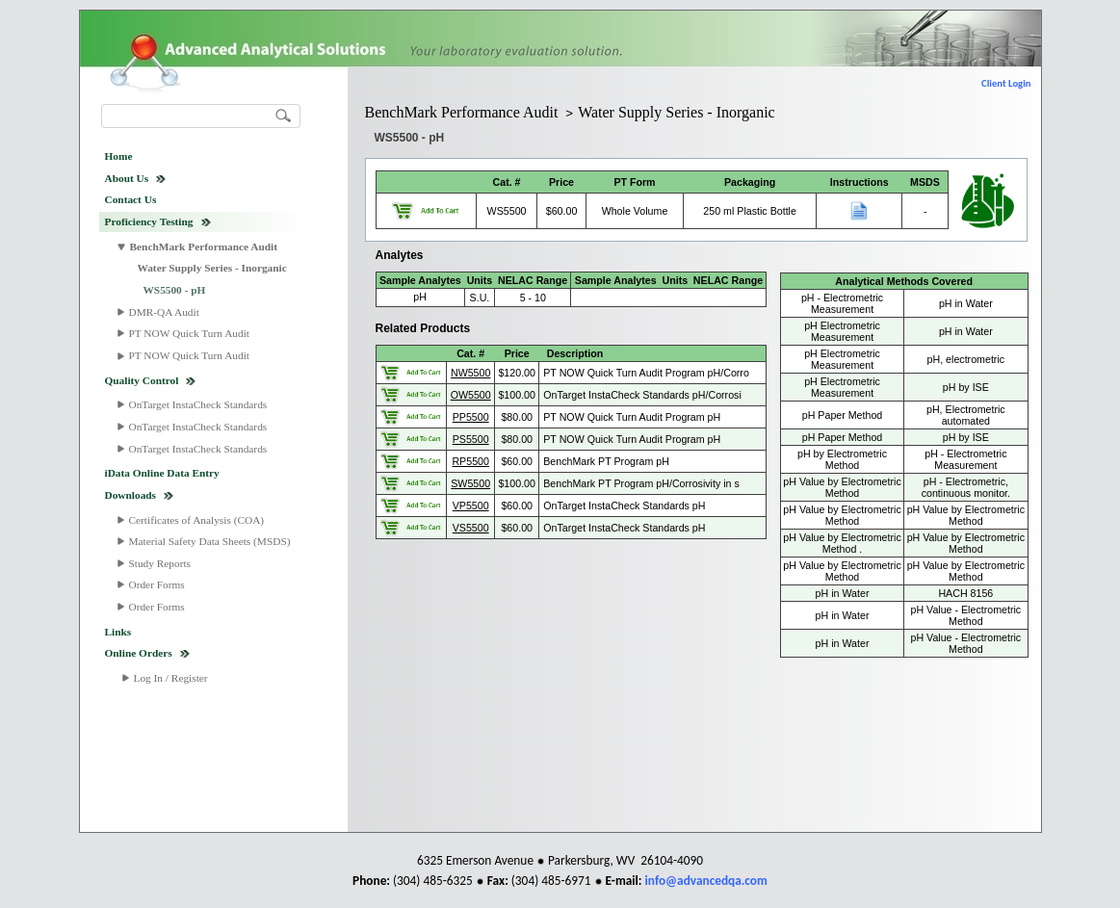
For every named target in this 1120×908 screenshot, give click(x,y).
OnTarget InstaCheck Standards (198, 404)
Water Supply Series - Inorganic (212, 267)
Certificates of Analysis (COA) (197, 520)
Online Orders (138, 653)
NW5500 (470, 372)
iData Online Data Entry (162, 473)
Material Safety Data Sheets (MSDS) (210, 541)
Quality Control (142, 380)
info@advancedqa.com (706, 880)
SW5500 (470, 483)
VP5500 (471, 505)
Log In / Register (171, 678)
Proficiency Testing (149, 221)
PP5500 (471, 417)
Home (119, 156)
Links (118, 631)
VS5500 (471, 527)
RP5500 (470, 461)
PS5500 (471, 439)
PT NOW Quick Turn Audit (189, 333)
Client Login (1005, 83)
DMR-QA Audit (164, 312)
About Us (127, 178)
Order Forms (157, 584)
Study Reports (160, 563)
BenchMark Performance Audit (204, 246)
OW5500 (471, 395)
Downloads (131, 495)
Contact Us (131, 199)
